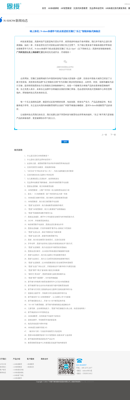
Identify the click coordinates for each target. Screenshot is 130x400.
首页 (44, 8)
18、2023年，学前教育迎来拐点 (36, 221)
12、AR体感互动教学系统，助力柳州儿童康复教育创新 (46, 198)
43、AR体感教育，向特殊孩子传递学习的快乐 (42, 316)
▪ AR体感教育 (17, 364)
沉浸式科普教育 (80, 8)
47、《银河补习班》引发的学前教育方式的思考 (43, 331)
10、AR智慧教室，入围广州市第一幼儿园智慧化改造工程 (46, 190)
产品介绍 (16, 359)
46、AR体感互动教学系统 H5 (35, 327)
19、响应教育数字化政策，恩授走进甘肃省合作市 (43, 224)
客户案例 (30, 359)
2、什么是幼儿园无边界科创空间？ (38, 160)
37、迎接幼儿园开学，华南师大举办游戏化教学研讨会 (45, 293)
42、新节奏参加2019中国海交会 (36, 312)
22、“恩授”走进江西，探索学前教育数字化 (41, 236)
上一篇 (104, 135)
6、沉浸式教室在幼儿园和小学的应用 (39, 175)
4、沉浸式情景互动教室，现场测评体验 (39, 167)
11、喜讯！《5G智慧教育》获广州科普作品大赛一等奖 (45, 194)
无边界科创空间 (96, 8)
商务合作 (44, 359)
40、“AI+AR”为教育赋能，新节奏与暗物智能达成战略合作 (47, 305)
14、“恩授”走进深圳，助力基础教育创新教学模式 (43, 205)
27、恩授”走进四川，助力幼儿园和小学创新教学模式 (45, 255)
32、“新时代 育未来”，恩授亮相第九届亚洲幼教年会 (45, 274)
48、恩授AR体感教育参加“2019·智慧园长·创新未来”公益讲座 (48, 335)
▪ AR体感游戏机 (18, 372)
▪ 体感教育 (30, 364)
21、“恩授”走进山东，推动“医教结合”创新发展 (42, 232)
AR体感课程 (53, 8)
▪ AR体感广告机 (18, 375)
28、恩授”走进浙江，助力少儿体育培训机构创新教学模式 (47, 259)
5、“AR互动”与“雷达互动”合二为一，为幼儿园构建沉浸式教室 (49, 171)
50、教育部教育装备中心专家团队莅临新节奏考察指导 (45, 343)
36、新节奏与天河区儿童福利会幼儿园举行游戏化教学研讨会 (48, 289)
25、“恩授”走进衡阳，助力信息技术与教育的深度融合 (45, 247)
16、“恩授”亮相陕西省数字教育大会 (38, 213)
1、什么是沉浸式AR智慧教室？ (36, 156)
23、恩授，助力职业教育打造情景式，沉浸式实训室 (44, 240)
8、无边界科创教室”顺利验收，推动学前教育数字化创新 (46, 182)
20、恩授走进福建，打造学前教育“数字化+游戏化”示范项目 (47, 228)
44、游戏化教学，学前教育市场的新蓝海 (40, 320)
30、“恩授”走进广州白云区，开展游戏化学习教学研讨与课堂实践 (50, 266)
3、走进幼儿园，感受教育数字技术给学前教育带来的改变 (47, 163)
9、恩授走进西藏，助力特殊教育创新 (39, 186)
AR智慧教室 (66, 8)
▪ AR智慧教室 (17, 367)
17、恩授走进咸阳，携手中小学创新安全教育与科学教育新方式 (49, 217)
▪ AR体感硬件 (17, 378)
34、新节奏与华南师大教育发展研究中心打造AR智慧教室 (46, 282)
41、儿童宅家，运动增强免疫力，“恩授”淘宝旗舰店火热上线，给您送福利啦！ (55, 308)
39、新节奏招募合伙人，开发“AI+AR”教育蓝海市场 (44, 301)
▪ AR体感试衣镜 (18, 370)
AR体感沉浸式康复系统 (115, 8)
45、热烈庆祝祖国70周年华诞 (35, 324)
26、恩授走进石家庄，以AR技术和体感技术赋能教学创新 (46, 251)
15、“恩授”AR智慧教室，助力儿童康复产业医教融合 (45, 209)
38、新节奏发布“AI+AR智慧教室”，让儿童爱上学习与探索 (47, 297)
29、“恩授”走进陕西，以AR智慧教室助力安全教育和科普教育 (48, 263)
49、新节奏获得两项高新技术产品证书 (39, 339)
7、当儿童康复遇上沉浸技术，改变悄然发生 (41, 179)
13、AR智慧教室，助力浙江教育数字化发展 (41, 202)
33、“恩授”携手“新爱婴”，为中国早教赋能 (41, 278)
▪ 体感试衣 (30, 367)
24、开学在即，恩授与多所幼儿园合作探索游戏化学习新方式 (48, 244)
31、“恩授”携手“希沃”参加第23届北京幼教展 (42, 270)
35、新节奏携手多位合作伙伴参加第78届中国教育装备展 (46, 286)
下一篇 (113, 135)
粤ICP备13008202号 (87, 382)
